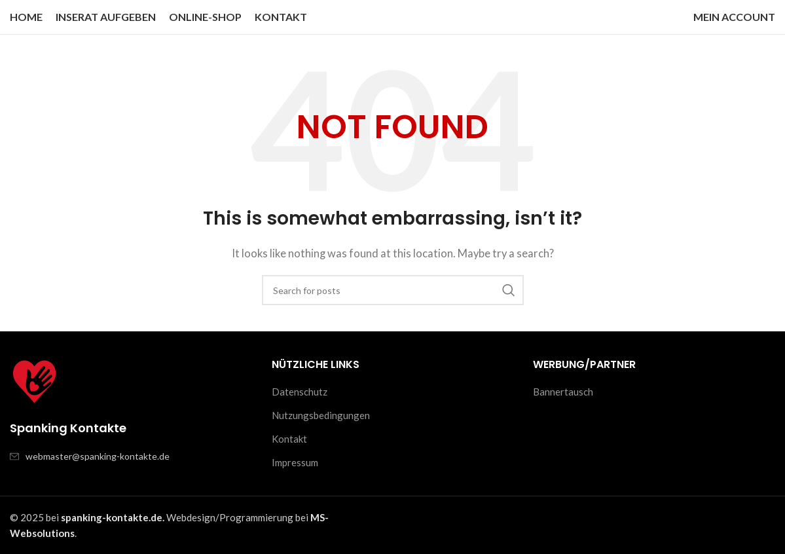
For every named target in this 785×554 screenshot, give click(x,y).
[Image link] (34, 380)
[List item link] (131, 456)
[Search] (393, 290)
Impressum (295, 462)
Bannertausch (563, 391)
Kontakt (289, 439)
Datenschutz (299, 391)
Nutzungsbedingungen (321, 415)
